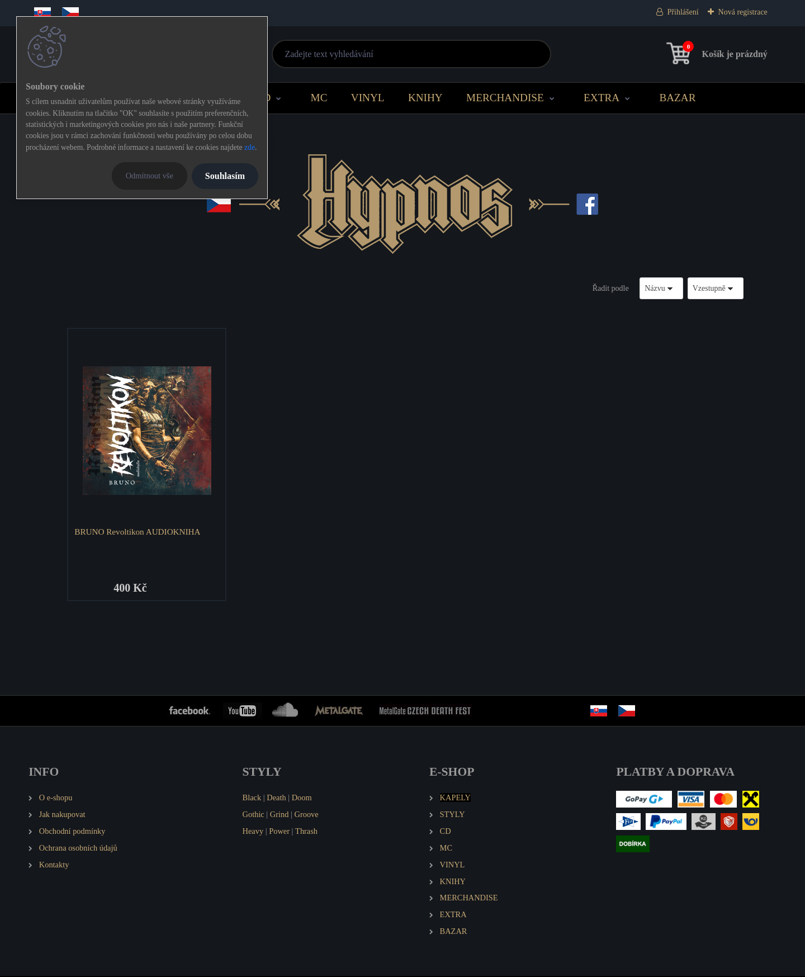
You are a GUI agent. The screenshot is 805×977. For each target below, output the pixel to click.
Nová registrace (743, 12)
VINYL (368, 97)
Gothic (253, 815)
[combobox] (661, 288)
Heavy (253, 832)
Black (252, 798)
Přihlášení (683, 12)
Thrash (306, 832)
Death (276, 798)
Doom (302, 798)
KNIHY (425, 97)
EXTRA (601, 97)
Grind (279, 815)
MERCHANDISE (505, 97)
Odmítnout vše (149, 175)
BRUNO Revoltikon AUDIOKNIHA (138, 531)
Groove (307, 815)
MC (319, 97)
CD (263, 97)
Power (279, 832)
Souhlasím (225, 176)
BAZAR (677, 97)
